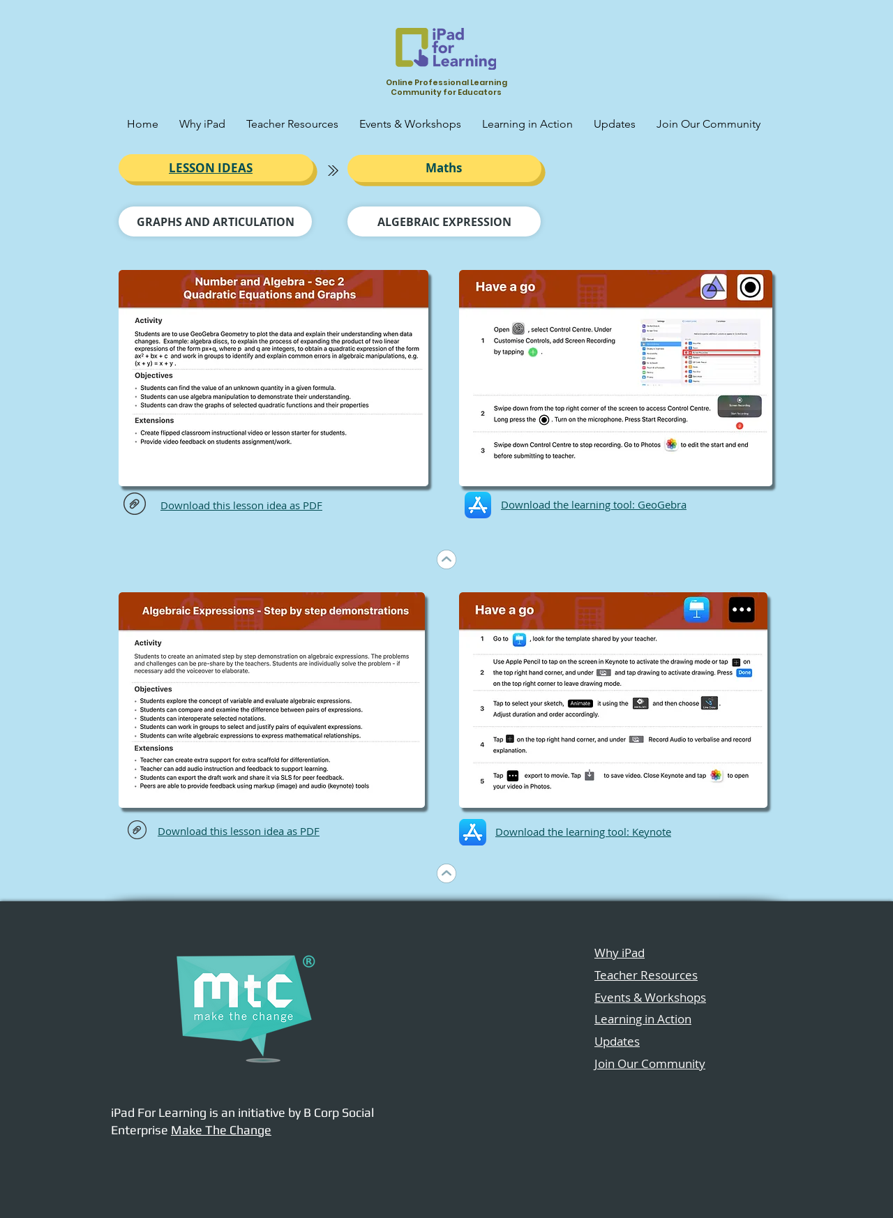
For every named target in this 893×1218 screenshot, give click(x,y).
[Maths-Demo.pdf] (137, 831)
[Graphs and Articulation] (215, 221)
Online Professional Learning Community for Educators (446, 87)
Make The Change (221, 1129)
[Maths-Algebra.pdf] (135, 505)
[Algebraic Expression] (444, 221)
